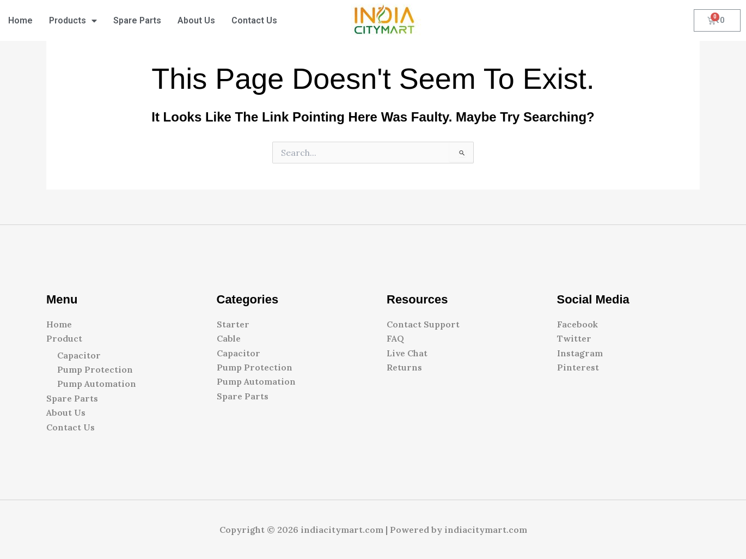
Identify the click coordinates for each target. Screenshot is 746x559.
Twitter (574, 338)
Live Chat (407, 353)
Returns (404, 367)
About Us (196, 20)
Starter (233, 324)
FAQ (395, 338)
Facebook (577, 324)
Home (20, 20)
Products (73, 21)
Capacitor (79, 355)
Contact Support (423, 324)
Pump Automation (96, 383)
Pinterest (578, 367)
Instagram (580, 353)
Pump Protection (95, 369)
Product (64, 338)
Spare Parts (137, 20)
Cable (229, 338)
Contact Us (254, 20)
